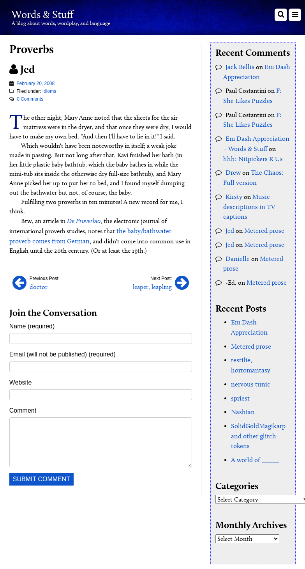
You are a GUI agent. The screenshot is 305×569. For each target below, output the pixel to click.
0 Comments (30, 99)
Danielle (236, 247)
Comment (22, 408)
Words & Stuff (53, 13)
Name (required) (32, 324)
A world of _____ (253, 420)
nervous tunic (249, 349)
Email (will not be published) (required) (62, 352)
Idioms (49, 91)
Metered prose (263, 221)
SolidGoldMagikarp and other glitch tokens (256, 398)
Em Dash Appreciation (260, 309)
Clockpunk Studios (272, 537)
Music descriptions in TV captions (247, 198)
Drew (233, 166)
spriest (239, 362)
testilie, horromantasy (259, 335)
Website (20, 380)
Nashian (241, 375)
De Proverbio (83, 220)
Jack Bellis (238, 66)
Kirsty (233, 189)
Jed (230, 221)
